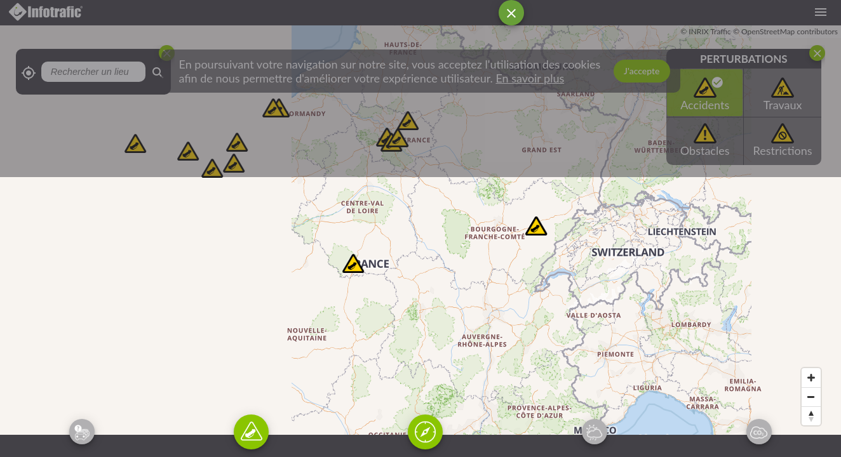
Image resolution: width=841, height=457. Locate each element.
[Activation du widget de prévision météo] (594, 431)
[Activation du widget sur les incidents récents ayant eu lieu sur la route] (251, 431)
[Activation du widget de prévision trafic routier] (82, 431)
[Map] (420, 241)
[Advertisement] (413, 95)
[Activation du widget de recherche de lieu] (425, 431)
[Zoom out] (811, 396)
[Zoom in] (811, 377)
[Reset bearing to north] (811, 415)
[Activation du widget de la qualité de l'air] (759, 431)
